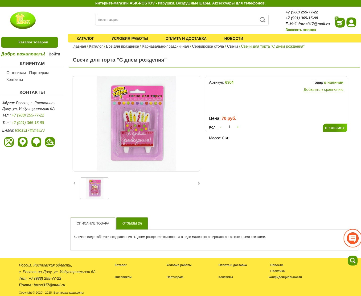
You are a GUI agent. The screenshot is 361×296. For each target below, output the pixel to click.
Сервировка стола (208, 46)
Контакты (15, 80)
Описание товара (93, 223)
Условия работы (130, 39)
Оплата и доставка (186, 39)
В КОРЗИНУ (335, 128)
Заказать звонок (301, 30)
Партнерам (39, 73)
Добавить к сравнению (323, 90)
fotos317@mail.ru (314, 24)
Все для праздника (122, 46)
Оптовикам (16, 73)
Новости (233, 39)
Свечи (232, 46)
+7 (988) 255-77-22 (302, 12)
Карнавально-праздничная (165, 46)
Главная (79, 46)
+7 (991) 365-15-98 (302, 18)
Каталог (85, 39)
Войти (54, 54)
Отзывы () (132, 223)
